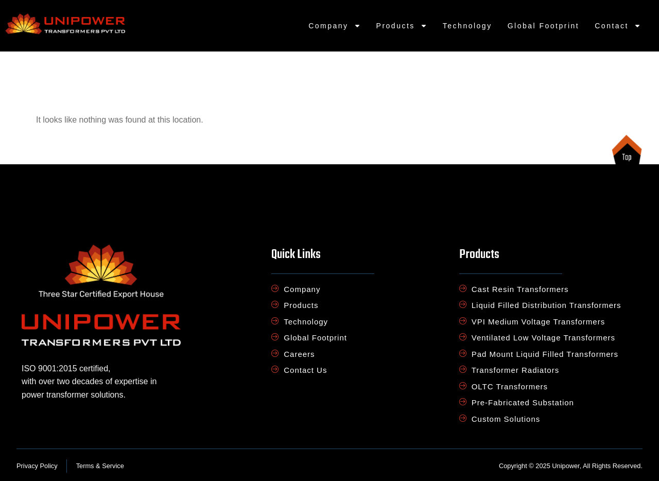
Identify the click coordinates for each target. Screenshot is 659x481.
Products (401, 26)
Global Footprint (544, 26)
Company (334, 26)
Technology (467, 26)
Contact (618, 26)
